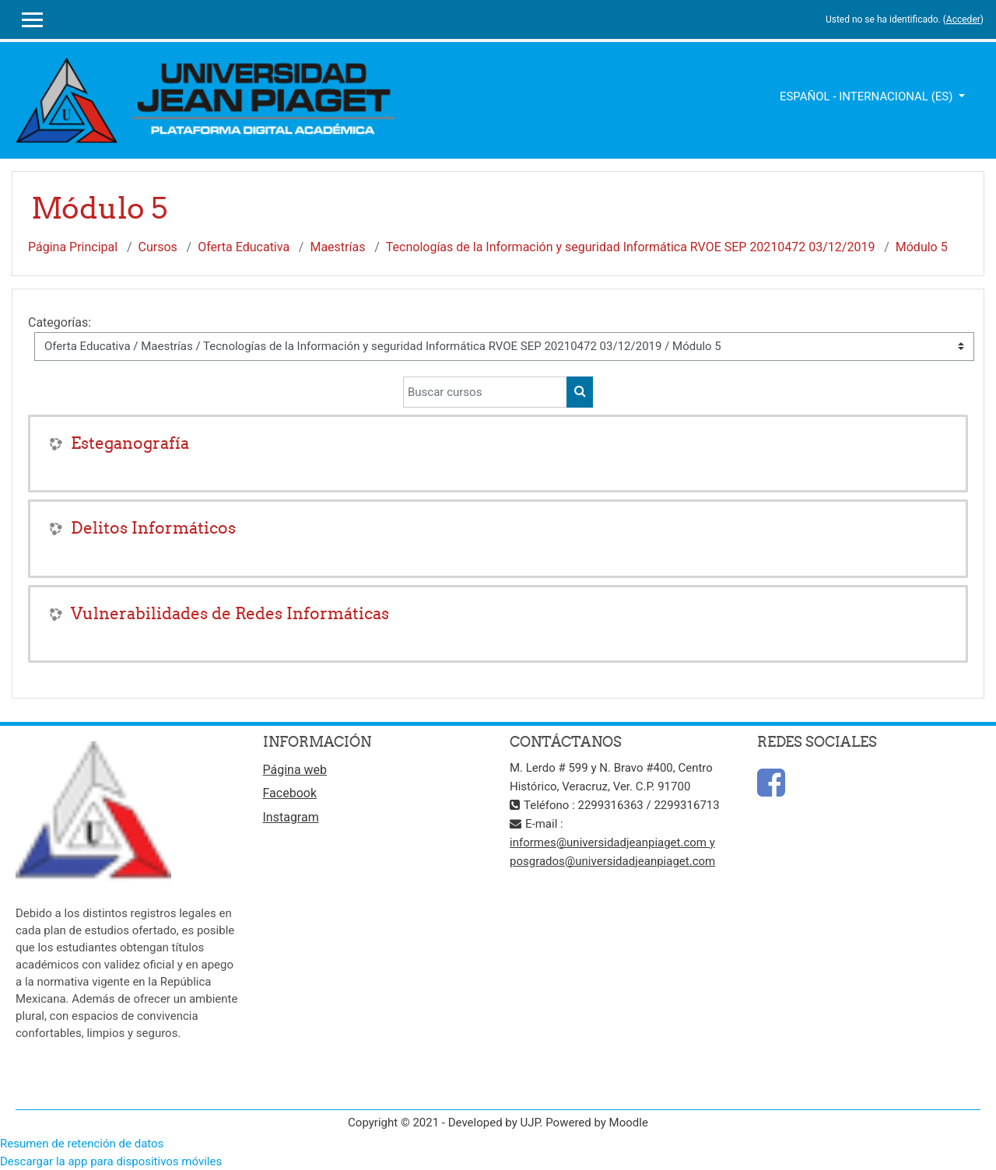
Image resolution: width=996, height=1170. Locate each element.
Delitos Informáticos (153, 527)
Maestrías (337, 247)
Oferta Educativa (243, 247)
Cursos (158, 247)
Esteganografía (130, 443)
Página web (295, 769)
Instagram (291, 817)
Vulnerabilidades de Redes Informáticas (230, 613)
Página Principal (72, 247)
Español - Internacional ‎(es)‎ (868, 96)
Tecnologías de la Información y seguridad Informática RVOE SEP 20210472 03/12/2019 (630, 247)
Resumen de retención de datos (81, 1144)
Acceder (963, 19)
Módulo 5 (922, 247)
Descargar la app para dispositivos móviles (111, 1161)
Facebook (290, 793)
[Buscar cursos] (485, 392)
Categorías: (59, 322)
